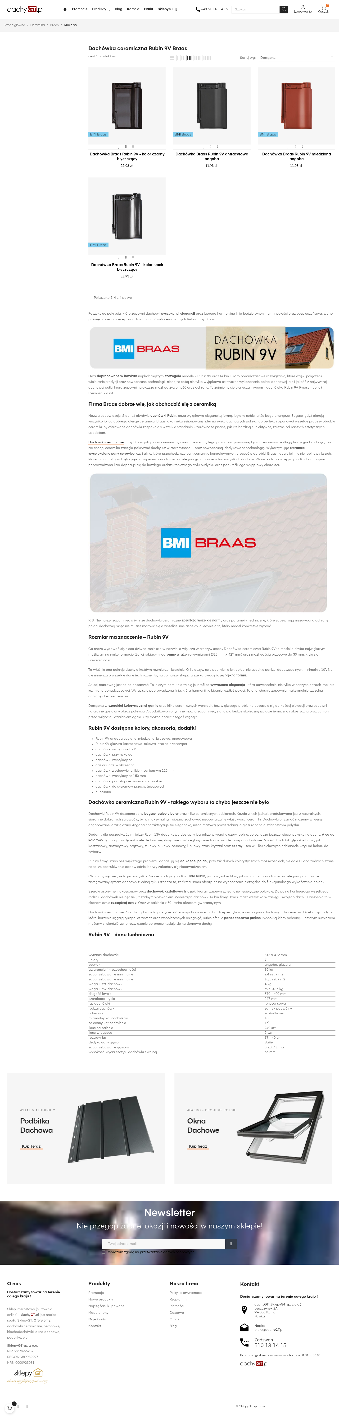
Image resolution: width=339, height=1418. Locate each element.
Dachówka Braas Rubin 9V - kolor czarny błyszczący (127, 157)
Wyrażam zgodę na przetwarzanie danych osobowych (148, 1252)
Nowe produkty (100, 1393)
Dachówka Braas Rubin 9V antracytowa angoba (212, 157)
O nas (174, 1412)
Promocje (96, 1386)
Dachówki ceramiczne (106, 442)
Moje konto (97, 1412)
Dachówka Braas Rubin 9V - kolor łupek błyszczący (127, 267)
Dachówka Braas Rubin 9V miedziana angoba (296, 157)
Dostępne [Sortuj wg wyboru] (297, 57)
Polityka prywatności (186, 1386)
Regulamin (178, 1393)
